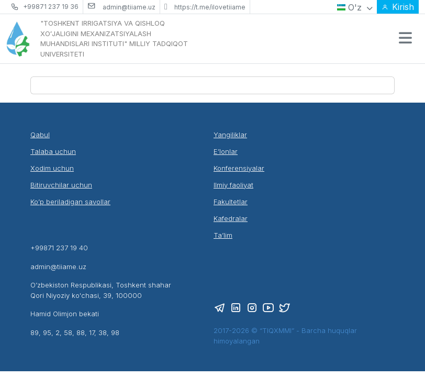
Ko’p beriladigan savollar (70, 201)
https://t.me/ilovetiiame (209, 7)
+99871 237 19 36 (51, 6)
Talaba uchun (53, 151)
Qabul (40, 134)
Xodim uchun (52, 168)
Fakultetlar (231, 201)
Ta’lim (223, 235)
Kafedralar (231, 218)
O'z (355, 7)
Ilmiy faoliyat (233, 185)
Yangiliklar (230, 134)
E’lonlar (226, 151)
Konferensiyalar (239, 168)
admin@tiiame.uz (129, 7)
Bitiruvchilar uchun (61, 185)
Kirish (398, 7)
